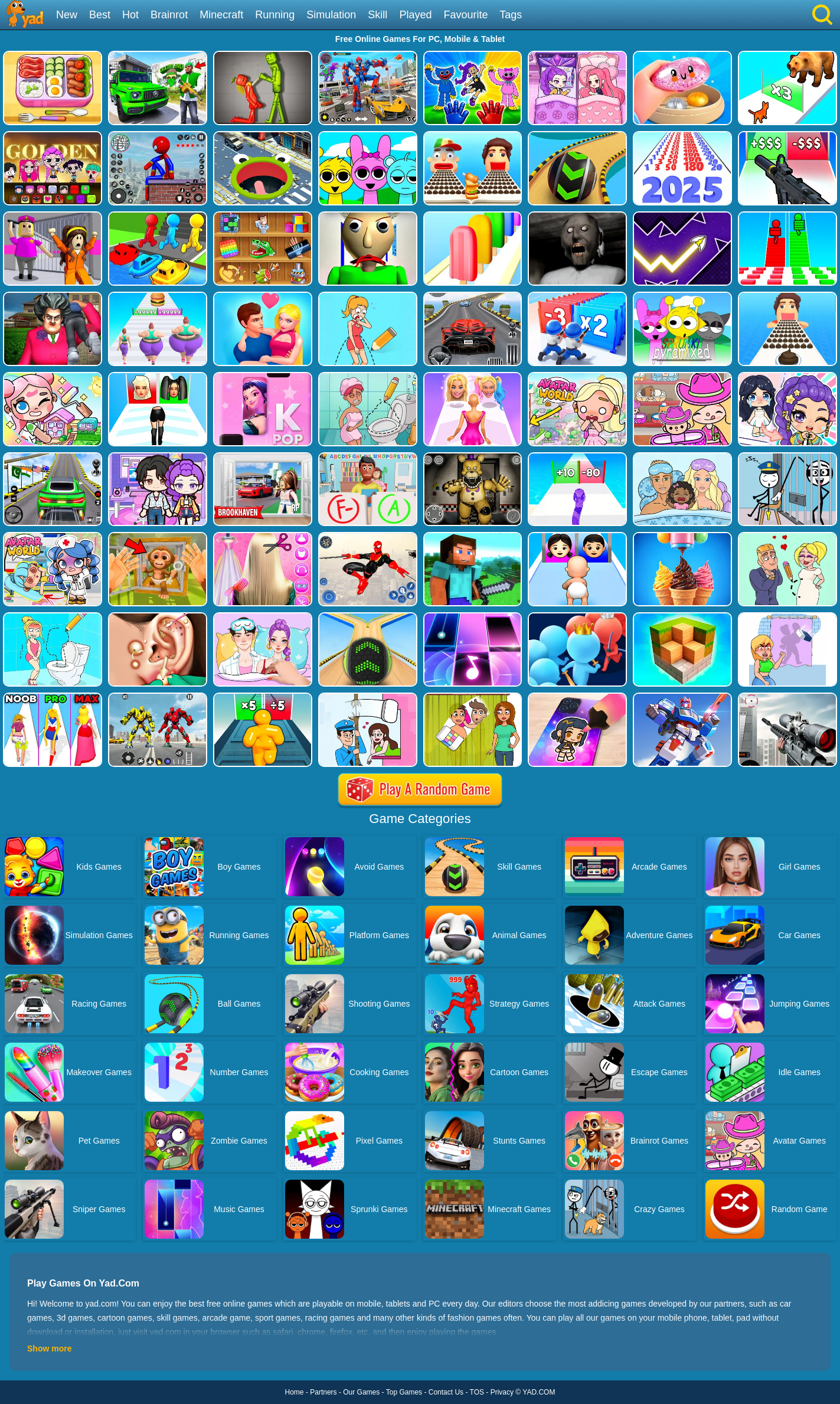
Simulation (331, 15)
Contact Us (446, 1392)
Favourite (465, 15)
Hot (130, 15)
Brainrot (169, 15)
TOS (477, 1392)
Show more (49, 1348)
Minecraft (221, 15)
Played (415, 15)
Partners (323, 1392)
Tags (510, 15)
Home (294, 1392)
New (66, 15)
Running (275, 15)
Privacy (502, 1392)
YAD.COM (538, 1392)
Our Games (361, 1392)
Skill (377, 15)
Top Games (404, 1392)
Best (99, 15)
